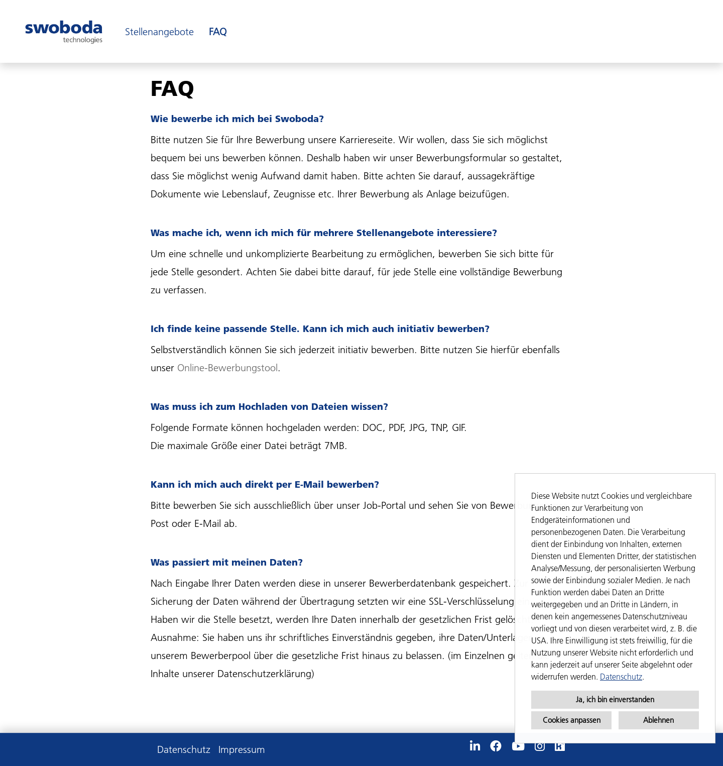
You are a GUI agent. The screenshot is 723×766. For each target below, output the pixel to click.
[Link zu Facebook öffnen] (496, 746)
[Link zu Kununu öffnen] (559, 746)
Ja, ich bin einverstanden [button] (615, 699)
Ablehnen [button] (658, 720)
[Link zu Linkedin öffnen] (475, 746)
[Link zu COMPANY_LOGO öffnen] (64, 31)
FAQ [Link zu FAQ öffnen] (217, 32)
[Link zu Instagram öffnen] (539, 746)
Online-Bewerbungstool (227, 368)
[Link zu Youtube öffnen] (518, 746)
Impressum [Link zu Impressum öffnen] (241, 749)
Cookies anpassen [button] (571, 720)
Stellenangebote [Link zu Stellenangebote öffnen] (159, 32)
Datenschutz (621, 677)
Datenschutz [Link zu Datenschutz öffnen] (183, 749)
